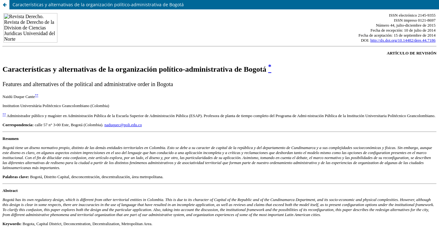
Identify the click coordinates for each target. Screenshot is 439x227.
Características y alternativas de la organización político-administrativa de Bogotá (98, 5)
